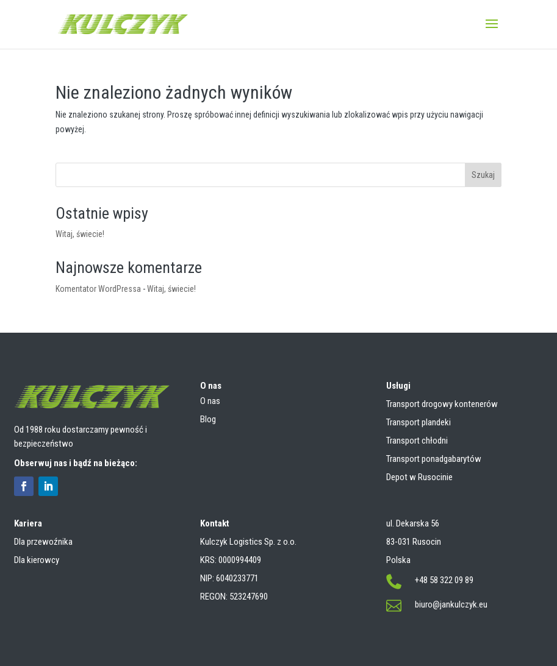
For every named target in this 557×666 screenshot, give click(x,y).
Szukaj (483, 175)
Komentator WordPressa (98, 289)
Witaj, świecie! (80, 234)
